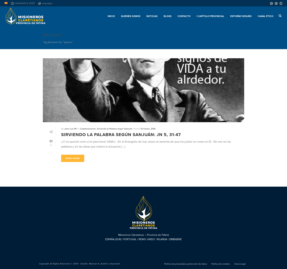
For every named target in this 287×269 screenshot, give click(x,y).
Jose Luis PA (70, 128)
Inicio (111, 16)
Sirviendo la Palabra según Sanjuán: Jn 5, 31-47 (121, 134)
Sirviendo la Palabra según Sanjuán (114, 128)
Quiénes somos (130, 16)
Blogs (168, 16)
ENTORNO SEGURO (241, 16)
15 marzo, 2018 (148, 128)
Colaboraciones (88, 128)
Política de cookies (220, 264)
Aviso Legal (240, 264)
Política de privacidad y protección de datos (185, 264)
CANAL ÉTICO (265, 16)
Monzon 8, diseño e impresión (104, 264)
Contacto (184, 16)
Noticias (152, 16)
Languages (45, 3)
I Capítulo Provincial (210, 16)
